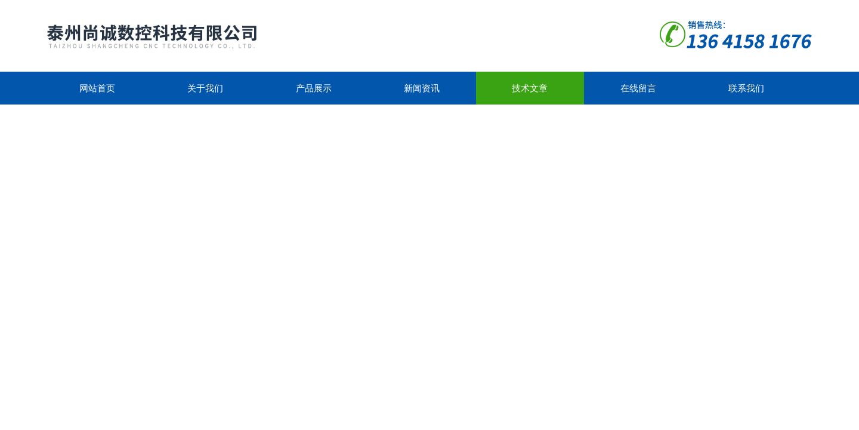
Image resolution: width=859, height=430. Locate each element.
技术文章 (530, 88)
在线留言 (638, 88)
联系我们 (746, 88)
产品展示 (314, 88)
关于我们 (205, 88)
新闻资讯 (422, 88)
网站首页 (97, 88)
